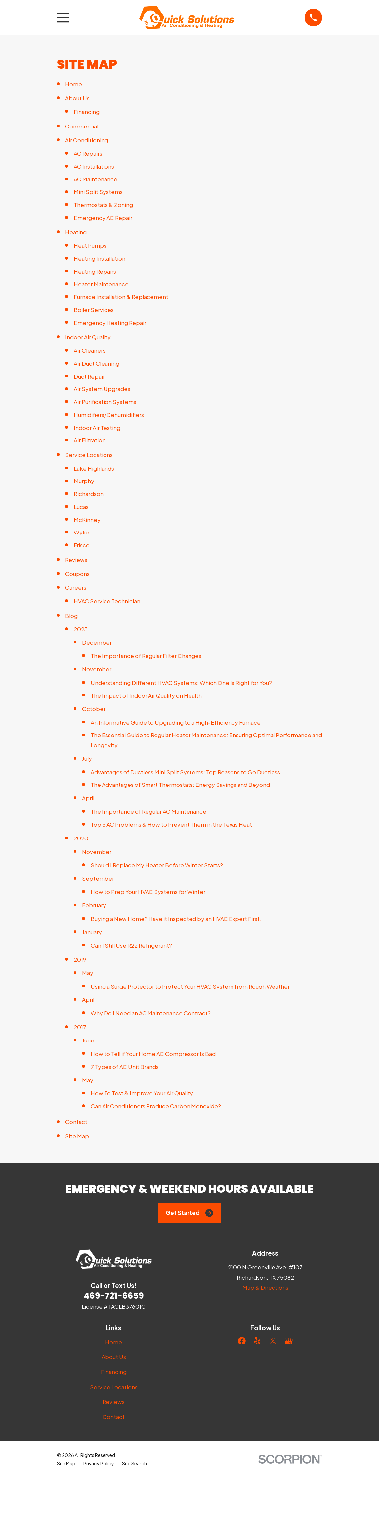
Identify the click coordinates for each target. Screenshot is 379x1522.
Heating (76, 232)
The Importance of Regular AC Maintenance (148, 811)
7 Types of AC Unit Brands (125, 1066)
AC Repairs (88, 153)
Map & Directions (265, 1287)
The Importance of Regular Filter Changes (146, 655)
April (88, 798)
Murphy (84, 480)
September (98, 878)
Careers (75, 587)
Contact (76, 1121)
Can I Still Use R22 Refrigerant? (131, 945)
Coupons (77, 573)
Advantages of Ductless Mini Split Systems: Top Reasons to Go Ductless (185, 772)
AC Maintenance (95, 179)
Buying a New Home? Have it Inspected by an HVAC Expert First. (176, 918)
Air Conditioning (86, 140)
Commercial (81, 126)
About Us (77, 98)
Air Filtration (89, 440)
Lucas (81, 506)
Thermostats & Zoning (103, 204)
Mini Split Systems (98, 191)
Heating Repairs (95, 271)
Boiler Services (94, 309)
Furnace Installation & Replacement (121, 296)
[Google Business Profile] (289, 1341)
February (94, 905)
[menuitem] (66, 1507)
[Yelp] (257, 1341)
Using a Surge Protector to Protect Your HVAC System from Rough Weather (190, 986)
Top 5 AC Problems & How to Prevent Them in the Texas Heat (171, 824)
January (92, 932)
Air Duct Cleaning (96, 363)
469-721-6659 (114, 1296)
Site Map (77, 1136)
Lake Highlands (94, 468)
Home (73, 84)
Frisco (82, 545)
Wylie (81, 532)
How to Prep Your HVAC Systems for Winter (148, 891)
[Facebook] (242, 1341)
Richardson (89, 493)
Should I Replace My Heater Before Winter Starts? (157, 865)
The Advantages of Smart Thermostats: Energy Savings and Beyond (180, 784)
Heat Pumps (90, 245)
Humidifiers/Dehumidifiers (109, 414)
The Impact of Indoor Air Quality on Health (146, 695)
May (87, 972)
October (93, 708)
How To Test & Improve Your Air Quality (142, 1093)
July (87, 758)
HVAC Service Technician (107, 601)
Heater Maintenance (101, 284)
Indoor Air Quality (88, 337)
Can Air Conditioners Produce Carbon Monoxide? (156, 1106)
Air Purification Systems (105, 401)
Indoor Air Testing (97, 427)
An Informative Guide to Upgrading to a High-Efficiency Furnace (176, 722)
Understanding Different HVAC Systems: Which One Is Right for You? (181, 682)
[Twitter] (273, 1341)
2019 (80, 959)
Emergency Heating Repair (110, 322)
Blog (71, 615)
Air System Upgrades (102, 388)
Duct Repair (89, 376)
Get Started (189, 1213)
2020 (81, 838)
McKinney (87, 519)
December (97, 642)
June (88, 1040)
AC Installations (94, 166)
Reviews (76, 559)
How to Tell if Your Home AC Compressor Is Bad (153, 1053)
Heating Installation (99, 258)
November (96, 669)
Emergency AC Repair (103, 217)
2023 (81, 629)
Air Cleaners (89, 350)
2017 (80, 1027)
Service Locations (89, 454)
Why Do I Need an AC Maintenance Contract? (151, 1013)
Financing (87, 111)
